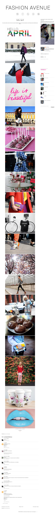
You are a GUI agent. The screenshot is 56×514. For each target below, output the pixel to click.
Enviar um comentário (5, 503)
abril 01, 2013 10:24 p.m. (6, 488)
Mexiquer (5, 476)
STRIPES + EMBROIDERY (47, 100)
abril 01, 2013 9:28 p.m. (6, 478)
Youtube (5, 446)
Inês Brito (5, 472)
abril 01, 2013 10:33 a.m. (6, 440)
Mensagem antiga (35, 506)
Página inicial (21, 506)
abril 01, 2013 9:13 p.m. (6, 474)
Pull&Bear (45, 91)
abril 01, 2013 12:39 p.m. (6, 447)
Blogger (36, 511)
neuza (4, 490)
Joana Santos (5, 438)
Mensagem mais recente (5, 506)
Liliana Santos (47, 47)
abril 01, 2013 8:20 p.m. (6, 464)
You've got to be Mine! (46, 73)
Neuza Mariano (5, 499)
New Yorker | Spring (46, 82)
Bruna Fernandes (6, 456)
